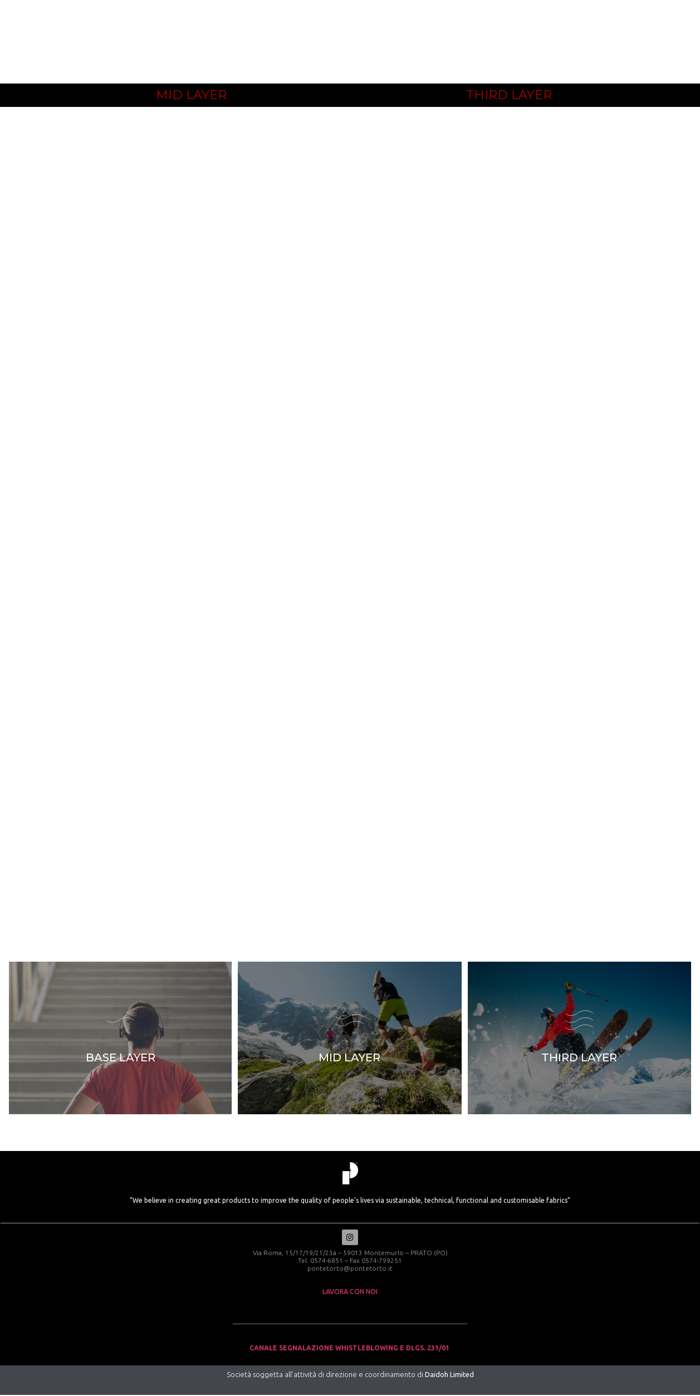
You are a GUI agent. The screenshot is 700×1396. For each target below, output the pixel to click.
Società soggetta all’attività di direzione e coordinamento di (350, 1375)
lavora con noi (350, 1292)
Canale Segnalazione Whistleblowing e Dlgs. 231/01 (350, 1349)
